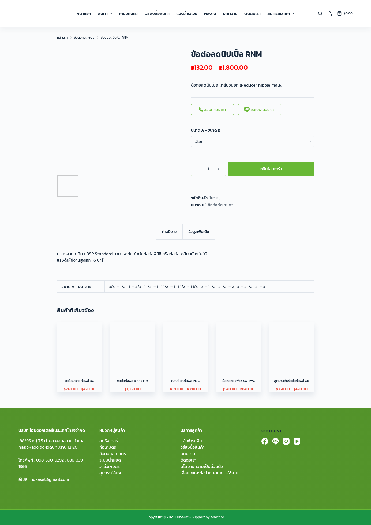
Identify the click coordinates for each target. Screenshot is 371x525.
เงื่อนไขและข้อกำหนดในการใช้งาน (209, 473)
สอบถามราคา (212, 109)
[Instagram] (286, 441)
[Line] (275, 441)
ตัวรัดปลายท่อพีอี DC (79, 380)
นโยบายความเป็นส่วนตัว (202, 466)
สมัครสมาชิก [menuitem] (280, 13)
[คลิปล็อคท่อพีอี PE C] (185, 344)
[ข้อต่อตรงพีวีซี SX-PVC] (238, 344)
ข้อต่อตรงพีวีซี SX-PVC (238, 380)
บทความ (188, 453)
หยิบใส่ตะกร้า (271, 169)
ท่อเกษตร (107, 447)
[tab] (169, 232)
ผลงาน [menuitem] (210, 13)
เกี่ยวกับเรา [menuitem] (128, 13)
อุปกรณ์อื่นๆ (110, 473)
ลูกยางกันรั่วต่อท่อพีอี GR (291, 380)
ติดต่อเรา (188, 460)
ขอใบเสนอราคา (260, 109)
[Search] (320, 14)
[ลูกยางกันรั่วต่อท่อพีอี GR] (291, 344)
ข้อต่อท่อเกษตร (221, 205)
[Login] (330, 13)
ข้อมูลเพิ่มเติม (198, 232)
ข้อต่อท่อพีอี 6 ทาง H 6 (132, 380)
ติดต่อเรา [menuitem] (252, 13)
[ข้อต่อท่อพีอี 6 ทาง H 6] (132, 344)
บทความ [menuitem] (230, 13)
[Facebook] (264, 441)
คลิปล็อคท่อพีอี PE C (185, 380)
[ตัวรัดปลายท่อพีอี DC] (79, 344)
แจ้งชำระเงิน (191, 440)
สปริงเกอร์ (108, 440)
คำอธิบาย (169, 232)
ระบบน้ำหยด (110, 460)
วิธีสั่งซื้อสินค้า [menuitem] (157, 13)
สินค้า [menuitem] (105, 13)
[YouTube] (297, 441)
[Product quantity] (208, 169)
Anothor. (218, 517)
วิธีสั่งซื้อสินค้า (193, 447)
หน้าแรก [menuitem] (84, 13)
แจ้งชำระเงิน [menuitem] (186, 13)
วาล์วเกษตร (109, 466)
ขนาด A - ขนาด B (205, 130)
